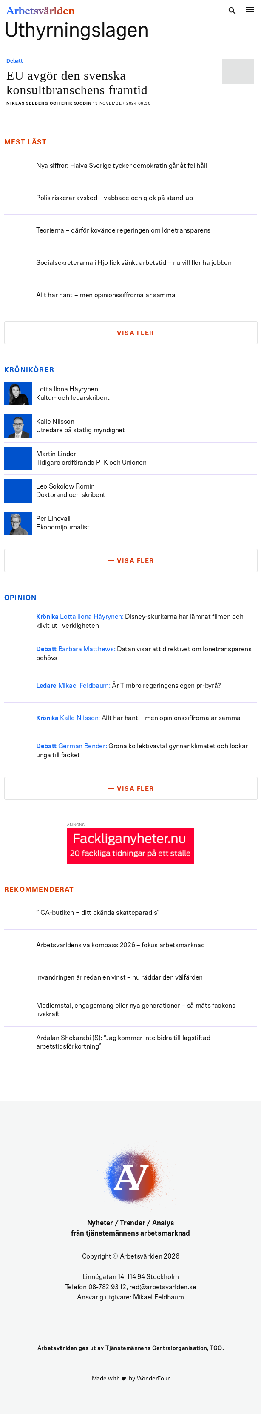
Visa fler (135, 334)
